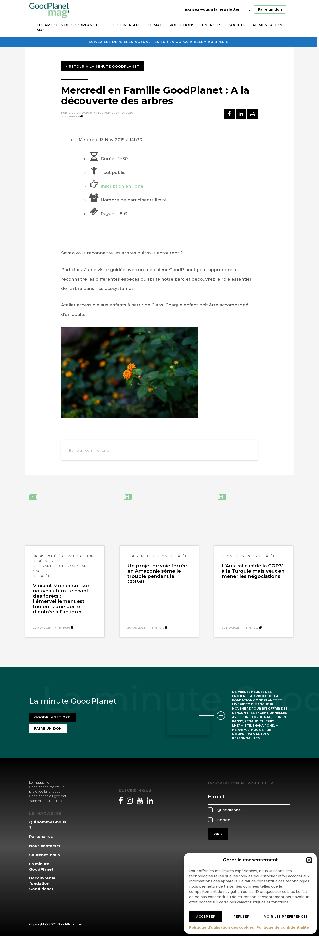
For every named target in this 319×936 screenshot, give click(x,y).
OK (218, 834)
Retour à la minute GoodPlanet (102, 66)
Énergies (211, 25)
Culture (88, 556)
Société (237, 25)
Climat (155, 25)
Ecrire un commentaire (89, 450)
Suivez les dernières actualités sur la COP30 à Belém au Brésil (158, 42)
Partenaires (41, 836)
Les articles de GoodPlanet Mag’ (67, 27)
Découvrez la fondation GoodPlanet (42, 883)
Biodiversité (126, 25)
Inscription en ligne (122, 186)
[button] (309, 860)
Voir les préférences (286, 916)
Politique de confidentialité (282, 927)
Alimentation (267, 25)
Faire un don (270, 9)
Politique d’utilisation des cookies (221, 927)
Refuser (241, 916)
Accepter (206, 916)
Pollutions (181, 25)
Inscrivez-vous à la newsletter (210, 9)
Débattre (47, 561)
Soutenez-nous (44, 854)
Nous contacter (45, 845)
